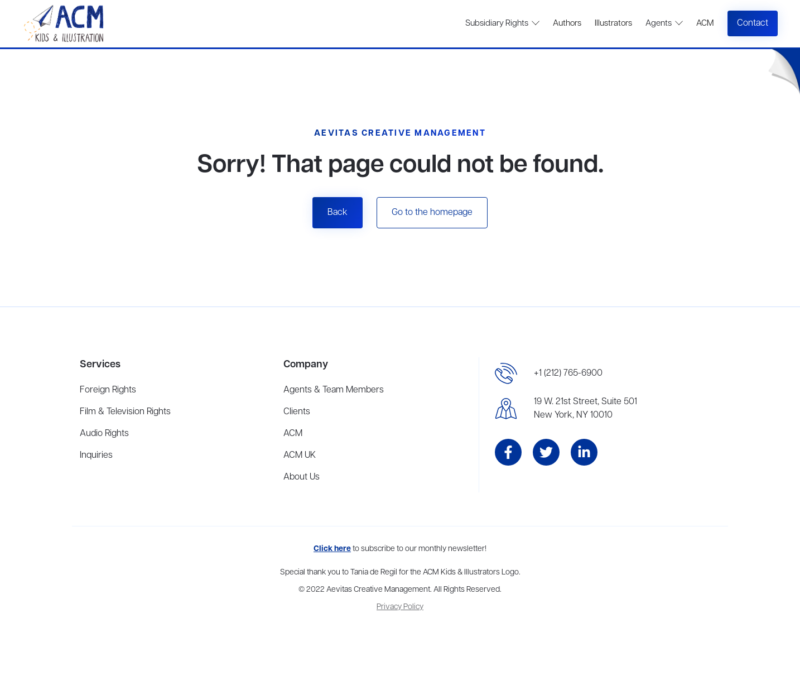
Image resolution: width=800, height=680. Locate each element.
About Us (301, 477)
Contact (752, 23)
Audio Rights (104, 434)
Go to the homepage (432, 213)
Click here (332, 549)
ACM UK (299, 455)
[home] (65, 24)
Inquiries (96, 455)
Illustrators (613, 23)
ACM (705, 23)
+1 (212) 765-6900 (568, 373)
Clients (296, 412)
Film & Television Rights (125, 412)
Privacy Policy (400, 607)
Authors (567, 23)
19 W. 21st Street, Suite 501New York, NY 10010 (585, 409)
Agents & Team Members (333, 390)
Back (337, 213)
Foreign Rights (108, 390)
